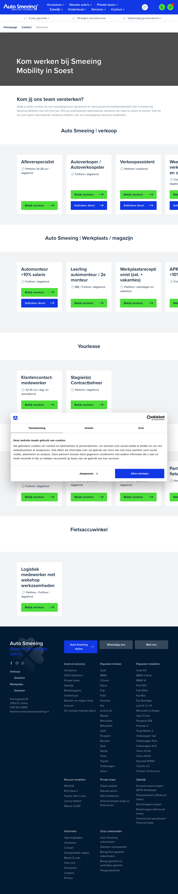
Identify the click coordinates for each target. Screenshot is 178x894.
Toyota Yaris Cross (75, 796)
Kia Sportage (144, 700)
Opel (103, 731)
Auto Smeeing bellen (82, 647)
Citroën (104, 680)
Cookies (69, 873)
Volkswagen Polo (146, 741)
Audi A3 (141, 670)
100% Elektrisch (73, 675)
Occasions (70, 670)
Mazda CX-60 (72, 806)
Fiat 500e (142, 690)
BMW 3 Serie (144, 675)
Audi (103, 670)
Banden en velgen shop (78, 700)
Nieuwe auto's (108, 791)
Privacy (68, 878)
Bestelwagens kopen (149, 804)
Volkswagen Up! (146, 736)
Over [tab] (141, 428)
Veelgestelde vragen (76, 853)
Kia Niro (141, 695)
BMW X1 (141, 680)
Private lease (72, 680)
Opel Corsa (143, 715)
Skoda (104, 751)
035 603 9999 (18, 707)
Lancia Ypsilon (73, 801)
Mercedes (106, 721)
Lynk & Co (106, 710)
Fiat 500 (141, 685)
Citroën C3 (142, 766)
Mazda (104, 715)
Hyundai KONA (145, 761)
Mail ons (151, 644)
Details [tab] (89, 428)
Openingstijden (73, 837)
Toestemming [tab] (36, 428)
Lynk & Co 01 (144, 705)
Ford (103, 695)
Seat (103, 746)
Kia (102, 705)
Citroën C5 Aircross (148, 771)
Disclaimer (70, 868)
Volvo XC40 (143, 751)
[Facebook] (11, 663)
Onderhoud (71, 695)
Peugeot (105, 736)
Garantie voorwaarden (113, 847)
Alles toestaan (140, 473)
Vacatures (70, 842)
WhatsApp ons (116, 644)
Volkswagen (107, 766)
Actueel (69, 705)
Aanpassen (89, 473)
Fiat (102, 690)
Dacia (103, 685)
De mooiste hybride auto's (80, 710)
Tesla (103, 756)
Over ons (69, 863)
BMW (103, 675)
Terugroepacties (110, 870)
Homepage (11, 27)
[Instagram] (17, 663)
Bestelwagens (72, 690)
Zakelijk (69, 685)
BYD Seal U (71, 791)
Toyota (104, 761)
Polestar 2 (142, 726)
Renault (105, 741)
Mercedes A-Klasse (148, 710)
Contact (28, 27)
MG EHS (69, 786)
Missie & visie (72, 858)
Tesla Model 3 (144, 731)
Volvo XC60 (143, 756)
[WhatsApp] (22, 663)
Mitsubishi (106, 726)
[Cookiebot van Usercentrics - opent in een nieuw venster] (149, 418)
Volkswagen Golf (146, 746)
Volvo (103, 771)
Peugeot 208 (144, 721)
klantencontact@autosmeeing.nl (29, 711)
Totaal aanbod (108, 786)
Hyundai (105, 700)
